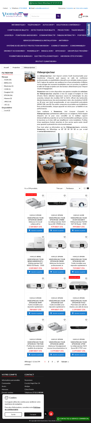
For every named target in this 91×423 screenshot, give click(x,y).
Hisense (8, 98)
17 (58, 362)
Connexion (69, 8)
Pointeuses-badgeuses (26, 35)
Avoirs (4, 386)
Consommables (77, 46)
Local (7, 110)
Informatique (18, 25)
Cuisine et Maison (59, 46)
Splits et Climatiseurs (45, 61)
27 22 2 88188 (23, 8)
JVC (6, 105)
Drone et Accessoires (14, 51)
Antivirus (63, 40)
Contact (5, 8)
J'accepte (33, 414)
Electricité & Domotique (46, 56)
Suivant (65, 362)
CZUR (7, 89)
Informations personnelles (11, 380)
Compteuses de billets (17, 30)
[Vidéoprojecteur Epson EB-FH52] (79, 277)
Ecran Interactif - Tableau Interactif (57, 35)
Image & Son (46, 51)
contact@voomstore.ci (42, 8)
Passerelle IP (33, 51)
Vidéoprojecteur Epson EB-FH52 (79, 302)
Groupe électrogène (77, 51)
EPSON (8, 95)
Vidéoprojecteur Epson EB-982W (57, 260)
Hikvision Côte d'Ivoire (71, 56)
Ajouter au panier (35, 230)
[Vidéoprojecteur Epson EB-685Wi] (35, 194)
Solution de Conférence (67, 25)
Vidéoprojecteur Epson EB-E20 (57, 302)
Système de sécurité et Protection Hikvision (27, 46)
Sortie (13, 414)
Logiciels (9, 35)
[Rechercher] (45, 16)
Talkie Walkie (77, 30)
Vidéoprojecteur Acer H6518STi (79, 219)
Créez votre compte (82, 8)
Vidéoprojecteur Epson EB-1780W (57, 219)
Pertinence (73, 188)
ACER (7, 80)
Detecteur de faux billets (43, 30)
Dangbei (8, 92)
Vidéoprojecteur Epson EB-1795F (79, 343)
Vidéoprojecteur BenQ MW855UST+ (35, 260)
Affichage (60, 51)
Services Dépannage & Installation (39, 40)
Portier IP (82, 35)
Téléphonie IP (33, 25)
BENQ (8, 83)
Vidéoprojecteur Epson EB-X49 (79, 260)
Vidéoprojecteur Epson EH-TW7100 (35, 343)
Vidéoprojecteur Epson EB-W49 (35, 302)
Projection (63, 30)
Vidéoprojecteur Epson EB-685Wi (35, 219)
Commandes (6, 383)
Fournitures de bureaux (20, 56)
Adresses (5, 389)
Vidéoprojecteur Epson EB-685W (57, 343)
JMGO (7, 102)
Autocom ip (48, 25)
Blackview (8, 86)
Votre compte (9, 374)
